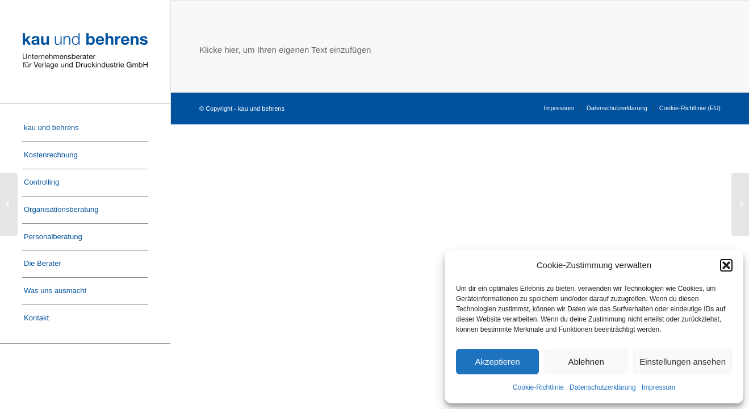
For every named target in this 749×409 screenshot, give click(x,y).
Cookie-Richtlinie (538, 387)
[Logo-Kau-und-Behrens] (85, 51)
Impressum (658, 387)
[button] (726, 265)
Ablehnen (586, 361)
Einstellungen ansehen (682, 361)
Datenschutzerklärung (603, 387)
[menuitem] (85, 128)
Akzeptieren (497, 361)
